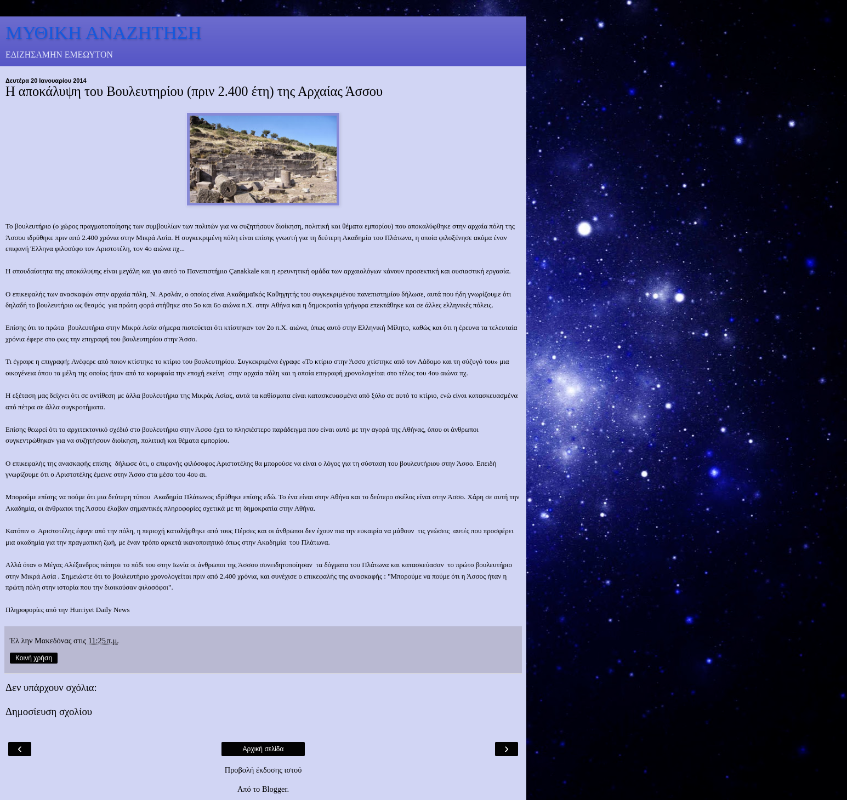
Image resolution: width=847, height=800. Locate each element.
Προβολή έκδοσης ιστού (263, 769)
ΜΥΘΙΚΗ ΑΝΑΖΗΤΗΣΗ (103, 32)
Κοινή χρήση (33, 658)
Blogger (274, 789)
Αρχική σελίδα (263, 749)
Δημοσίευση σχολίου (48, 711)
